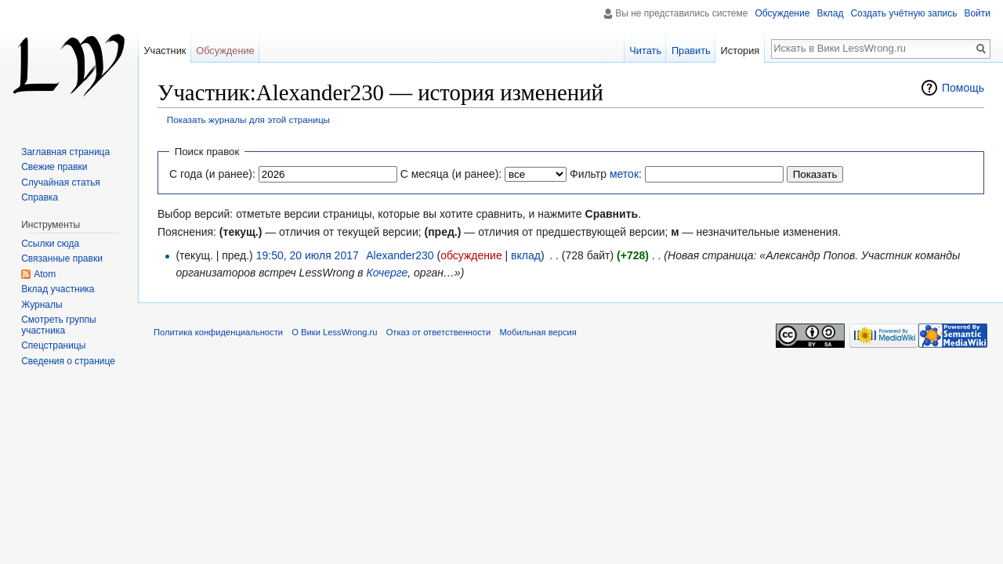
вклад (526, 255)
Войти (977, 13)
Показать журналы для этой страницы (248, 119)
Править (691, 50)
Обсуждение (782, 13)
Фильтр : (606, 174)
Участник (164, 50)
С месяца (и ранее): (451, 174)
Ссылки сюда (50, 243)
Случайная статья (60, 182)
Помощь (963, 87)
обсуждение (471, 255)
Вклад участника (57, 289)
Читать (645, 50)
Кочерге (387, 272)
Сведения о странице (68, 361)
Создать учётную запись (903, 13)
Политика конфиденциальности (218, 332)
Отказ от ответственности (438, 332)
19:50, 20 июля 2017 (307, 255)
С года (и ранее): (212, 174)
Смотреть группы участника (58, 325)
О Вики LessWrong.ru (334, 332)
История (740, 50)
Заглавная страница (65, 151)
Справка (39, 197)
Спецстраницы (53, 345)
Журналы (41, 304)
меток (624, 174)
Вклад (830, 13)
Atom (45, 274)
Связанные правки (62, 258)
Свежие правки (54, 166)
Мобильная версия (537, 332)
